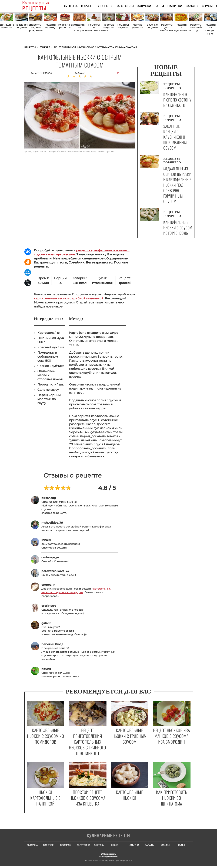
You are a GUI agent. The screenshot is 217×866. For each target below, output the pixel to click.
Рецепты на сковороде (79, 27)
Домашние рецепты (6, 26)
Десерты (105, 6)
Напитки (174, 6)
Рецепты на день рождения (35, 27)
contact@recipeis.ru (108, 856)
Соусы (207, 6)
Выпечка (70, 6)
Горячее (88, 6)
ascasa (47, 73)
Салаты (192, 6)
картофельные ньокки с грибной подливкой (69, 298)
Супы (181, 845)
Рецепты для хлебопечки (166, 27)
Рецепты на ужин (123, 26)
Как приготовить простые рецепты (41, 6)
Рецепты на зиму (50, 26)
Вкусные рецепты (152, 26)
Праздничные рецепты (21, 26)
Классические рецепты (65, 26)
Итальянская (102, 283)
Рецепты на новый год (196, 27)
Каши (159, 6)
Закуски (144, 6)
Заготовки (125, 6)
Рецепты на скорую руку (210, 29)
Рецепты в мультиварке (181, 27)
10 (118, 73)
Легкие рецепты (137, 26)
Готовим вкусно (109, 835)
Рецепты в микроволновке (94, 27)
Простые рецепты (108, 26)
